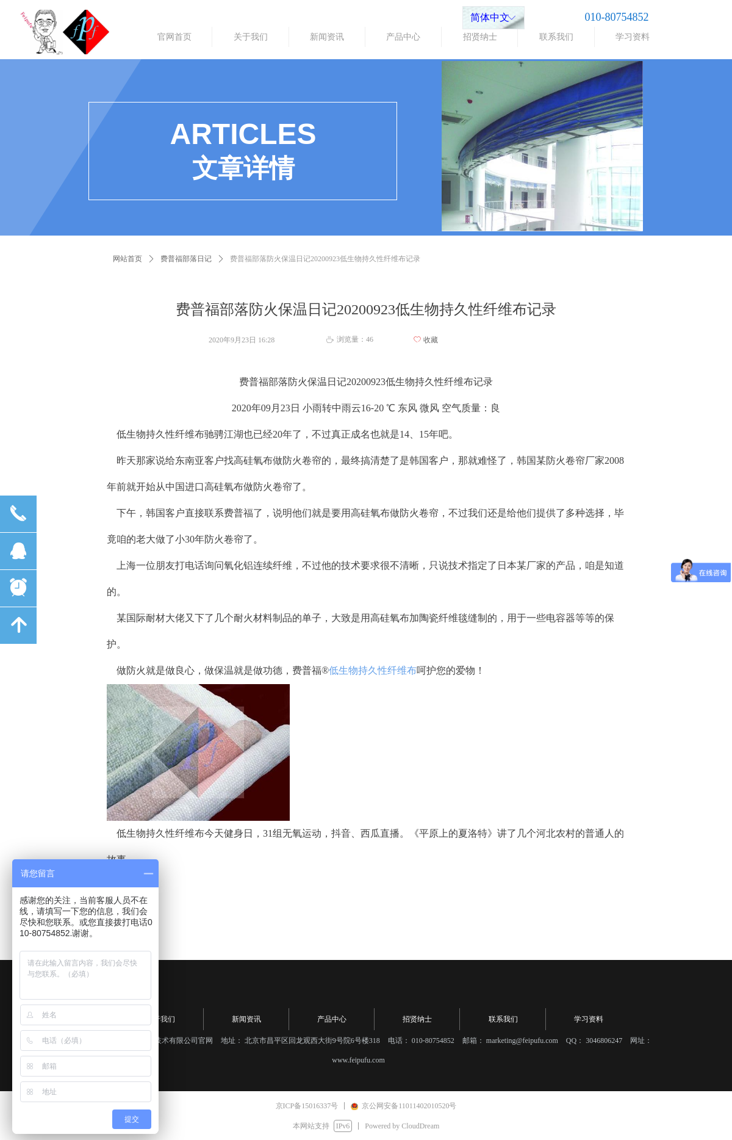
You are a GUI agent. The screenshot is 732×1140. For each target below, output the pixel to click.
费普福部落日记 (186, 258)
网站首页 (127, 258)
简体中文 (489, 17)
